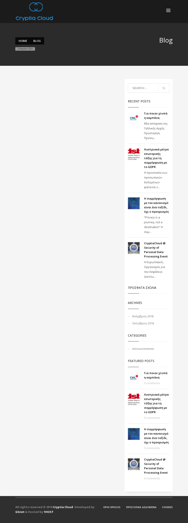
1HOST (49, 512)
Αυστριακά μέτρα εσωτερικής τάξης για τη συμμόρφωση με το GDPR (156, 158)
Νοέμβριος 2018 (142, 316)
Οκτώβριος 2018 (143, 323)
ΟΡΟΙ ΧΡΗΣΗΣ (112, 507)
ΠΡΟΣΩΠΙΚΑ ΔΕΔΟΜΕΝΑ (141, 507)
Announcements (143, 349)
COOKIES (167, 507)
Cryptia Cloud (63, 507)
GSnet (19, 512)
